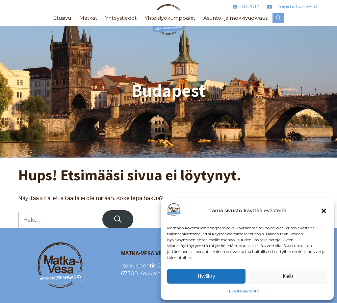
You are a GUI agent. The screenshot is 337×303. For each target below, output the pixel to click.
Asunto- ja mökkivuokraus (235, 18)
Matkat (88, 18)
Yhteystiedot (121, 18)
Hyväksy (206, 276)
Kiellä (288, 276)
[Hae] (117, 219)
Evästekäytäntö (244, 291)
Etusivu (62, 18)
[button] (324, 211)
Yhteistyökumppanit (170, 18)
